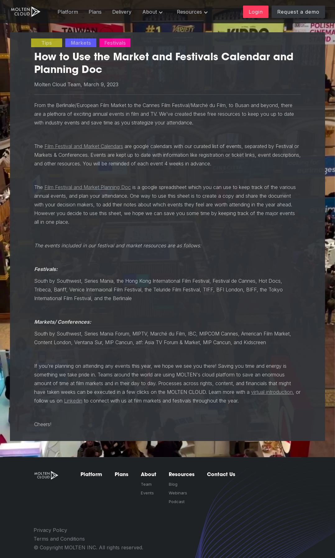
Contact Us (221, 474)
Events (147, 492)
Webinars (178, 492)
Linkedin (73, 401)
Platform (67, 12)
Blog (173, 484)
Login (256, 12)
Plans (95, 12)
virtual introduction (272, 392)
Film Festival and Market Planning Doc (87, 187)
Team (146, 484)
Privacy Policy (50, 530)
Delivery (121, 12)
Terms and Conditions (59, 539)
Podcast (177, 501)
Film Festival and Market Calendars (83, 146)
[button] (152, 12)
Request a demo (298, 12)
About (148, 474)
